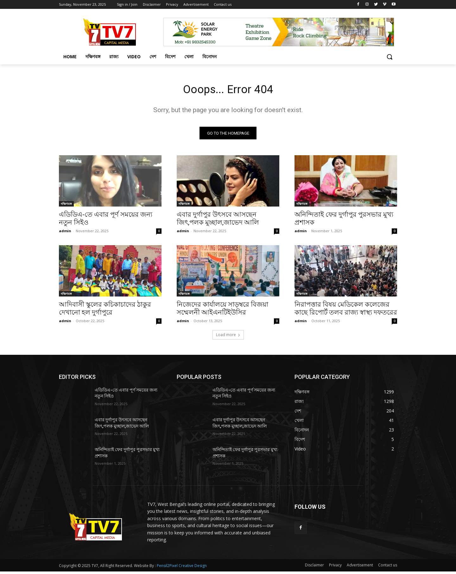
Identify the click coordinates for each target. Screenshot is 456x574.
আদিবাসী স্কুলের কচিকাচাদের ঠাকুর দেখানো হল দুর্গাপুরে (105, 310)
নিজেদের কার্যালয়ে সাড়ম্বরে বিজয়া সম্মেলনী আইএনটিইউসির (222, 310)
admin (65, 233)
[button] (389, 56)
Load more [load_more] (228, 337)
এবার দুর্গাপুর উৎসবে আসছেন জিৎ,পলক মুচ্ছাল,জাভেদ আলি (218, 220)
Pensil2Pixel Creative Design (182, 568)
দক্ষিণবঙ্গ (66, 206)
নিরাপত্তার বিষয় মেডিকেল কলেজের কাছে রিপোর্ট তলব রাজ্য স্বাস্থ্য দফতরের (345, 310)
